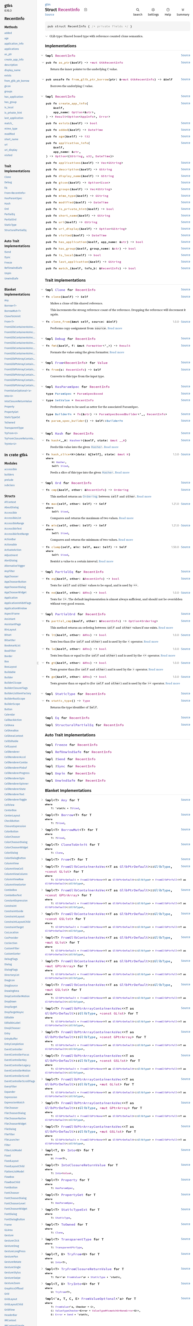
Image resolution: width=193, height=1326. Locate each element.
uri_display (69, 228)
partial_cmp (61, 621)
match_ (64, 268)
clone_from (60, 321)
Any (64, 800)
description (69, 169)
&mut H (123, 454)
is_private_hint (72, 209)
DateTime (95, 130)
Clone (60, 290)
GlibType (162, 866)
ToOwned (68, 1224)
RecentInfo (65, 56)
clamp (56, 547)
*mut (94, 62)
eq (53, 578)
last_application (73, 261)
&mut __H (117, 440)
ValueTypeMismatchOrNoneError (112, 1310)
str (89, 112)
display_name (70, 176)
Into (71, 1150)
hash (55, 440)
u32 (89, 156)
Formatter (94, 345)
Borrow (67, 815)
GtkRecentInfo (111, 62)
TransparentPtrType (68, 1247)
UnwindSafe (65, 780)
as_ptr (64, 62)
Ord (58, 483)
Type (86, 700)
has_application (72, 242)
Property (69, 1180)
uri (61, 222)
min (54, 525)
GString (76, 156)
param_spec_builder (67, 421)
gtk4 (48, 4)
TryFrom (74, 1254)
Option (77, 112)
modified (66, 202)
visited (65, 235)
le (53, 649)
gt (53, 663)
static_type (61, 700)
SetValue (62, 400)
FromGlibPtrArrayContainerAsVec (91, 1008)
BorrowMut (70, 830)
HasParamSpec (67, 387)
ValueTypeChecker (67, 1310)
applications (70, 163)
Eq (57, 718)
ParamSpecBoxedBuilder (118, 414)
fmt (54, 345)
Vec (104, 163)
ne (53, 592)
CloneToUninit (74, 844)
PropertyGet (72, 1195)
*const (52, 871)
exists (64, 123)
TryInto (74, 1284)
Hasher (75, 440)
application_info (73, 143)
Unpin (60, 773)
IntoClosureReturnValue (83, 1165)
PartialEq (64, 572)
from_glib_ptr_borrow (90, 79)
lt (53, 635)
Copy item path (86, 9)
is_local (66, 255)
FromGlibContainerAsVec (83, 866)
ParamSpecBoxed (90, 393)
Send (61, 759)
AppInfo (87, 116)
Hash (59, 433)
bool (93, 123)
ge (53, 676)
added (63, 130)
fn (79, 414)
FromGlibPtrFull (166, 879)
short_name (68, 215)
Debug (60, 339)
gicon (63, 182)
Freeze (61, 745)
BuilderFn (63, 414)
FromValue (73, 1277)
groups (64, 189)
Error (103, 116)
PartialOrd (65, 614)
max (54, 504)
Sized (64, 466)
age (61, 136)
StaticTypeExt (74, 1209)
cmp (54, 490)
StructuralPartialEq (74, 725)
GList (64, 871)
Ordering (121, 490)
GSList (65, 919)
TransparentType (76, 1239)
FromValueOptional (98, 1299)
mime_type (67, 196)
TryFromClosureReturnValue (86, 1269)
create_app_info (72, 103)
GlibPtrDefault (134, 866)
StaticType (65, 694)
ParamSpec (63, 393)
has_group (67, 248)
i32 (87, 136)
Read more (115, 328)
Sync (61, 766)
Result (60, 116)
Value (103, 363)
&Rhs (86, 592)
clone (56, 296)
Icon (104, 182)
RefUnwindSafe (68, 752)
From (59, 363)
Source (49, 14)
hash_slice (60, 454)
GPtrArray (68, 895)
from (55, 369)
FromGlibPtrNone (91, 879)
